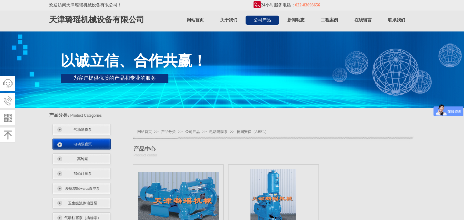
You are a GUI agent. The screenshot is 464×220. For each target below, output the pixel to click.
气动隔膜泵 (83, 129)
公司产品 (262, 20)
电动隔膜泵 (83, 144)
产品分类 (168, 132)
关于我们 (228, 20)
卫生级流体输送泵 (82, 203)
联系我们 (396, 20)
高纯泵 (82, 159)
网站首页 (195, 20)
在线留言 (363, 20)
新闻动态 (295, 20)
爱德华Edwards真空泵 (82, 188)
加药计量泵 (83, 173)
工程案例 (329, 20)
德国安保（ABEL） (252, 132)
